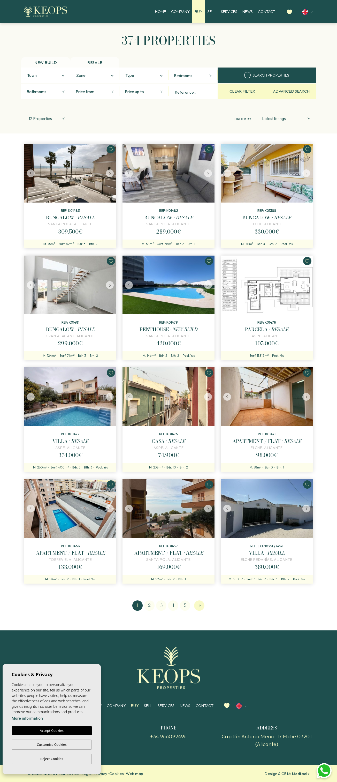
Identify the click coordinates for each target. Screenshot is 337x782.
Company (180, 11)
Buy (198, 11)
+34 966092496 (168, 736)
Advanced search (291, 91)
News (247, 11)
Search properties (266, 75)
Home (160, 11)
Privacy (100, 773)
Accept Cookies (52, 730)
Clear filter (242, 91)
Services (229, 11)
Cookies (116, 773)
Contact (266, 11)
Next (111, 173)
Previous (29, 173)
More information (27, 718)
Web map (134, 773)
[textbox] (47, 75)
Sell (212, 11)
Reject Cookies (51, 758)
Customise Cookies (51, 744)
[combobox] (45, 75)
